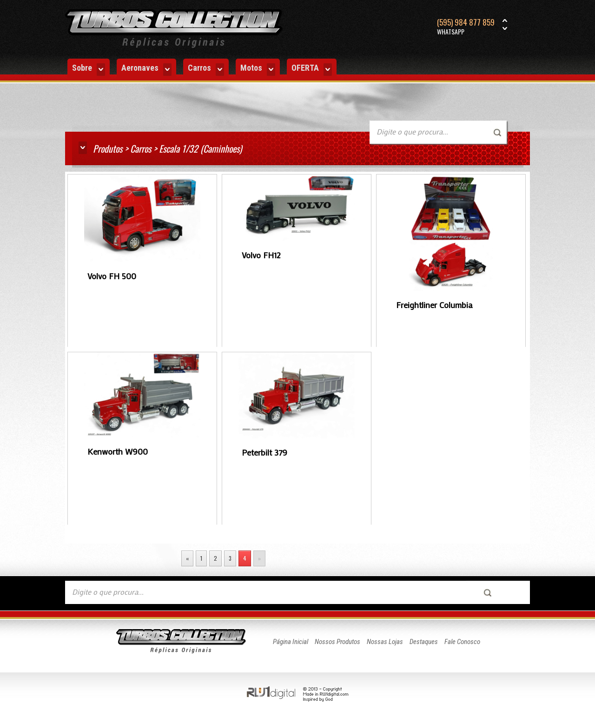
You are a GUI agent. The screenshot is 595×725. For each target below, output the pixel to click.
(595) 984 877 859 (466, 27)
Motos (257, 69)
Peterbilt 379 (264, 452)
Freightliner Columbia (434, 304)
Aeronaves (146, 69)
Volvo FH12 (261, 255)
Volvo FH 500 (111, 276)
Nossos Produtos (337, 642)
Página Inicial (290, 642)
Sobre (88, 69)
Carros (206, 69)
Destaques (424, 642)
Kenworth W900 (117, 451)
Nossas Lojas (385, 642)
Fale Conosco (462, 642)
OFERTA (311, 69)
